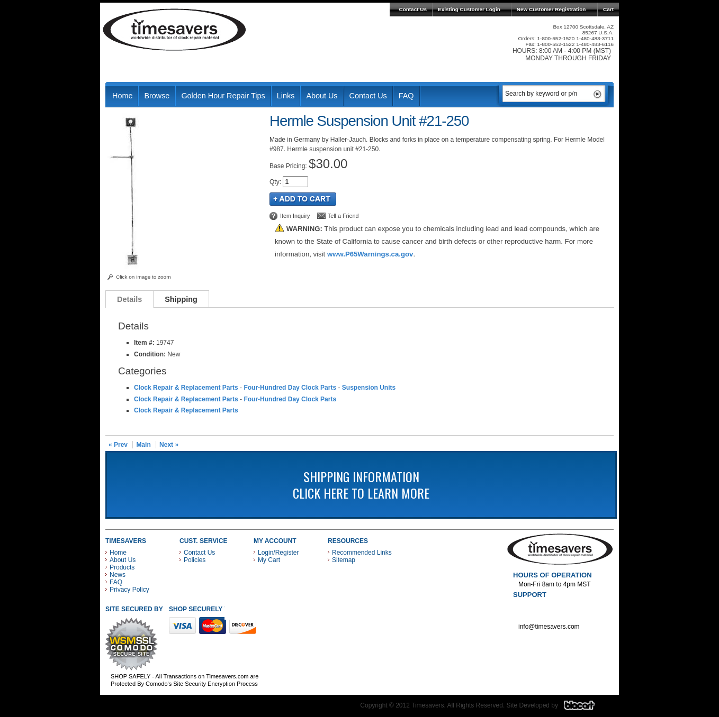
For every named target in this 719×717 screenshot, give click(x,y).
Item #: (145, 342)
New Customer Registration (551, 9)
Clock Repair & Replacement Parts (186, 387)
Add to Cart (302, 199)
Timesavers (175, 29)
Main (143, 444)
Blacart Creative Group (585, 708)
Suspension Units (369, 387)
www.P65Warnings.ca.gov (370, 254)
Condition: (150, 354)
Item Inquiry (295, 216)
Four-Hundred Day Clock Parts (290, 387)
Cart (608, 9)
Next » (168, 444)
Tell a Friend (343, 216)
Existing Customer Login (469, 9)
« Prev (118, 444)
